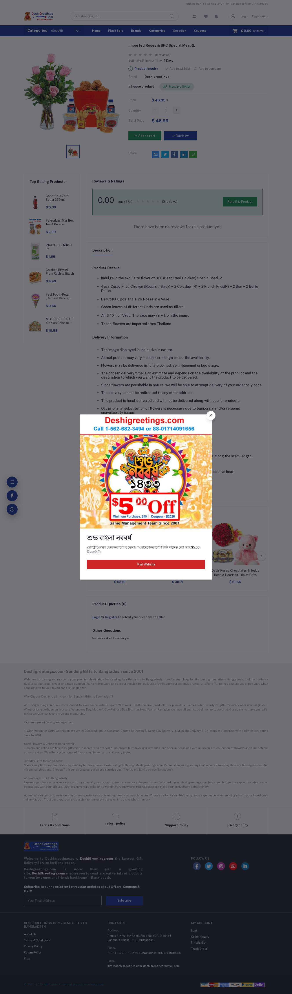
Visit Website (146, 564)
